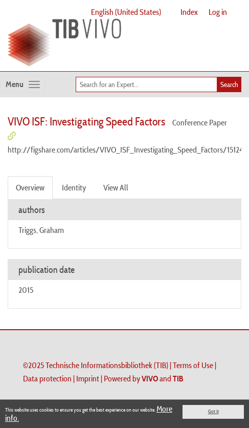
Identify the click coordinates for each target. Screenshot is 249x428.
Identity (74, 187)
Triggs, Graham (41, 230)
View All (115, 187)
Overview (30, 187)
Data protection (47, 378)
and (163, 378)
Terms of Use (193, 365)
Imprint (87, 378)
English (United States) (126, 12)
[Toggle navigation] (23, 84)
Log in (218, 12)
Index (189, 12)
